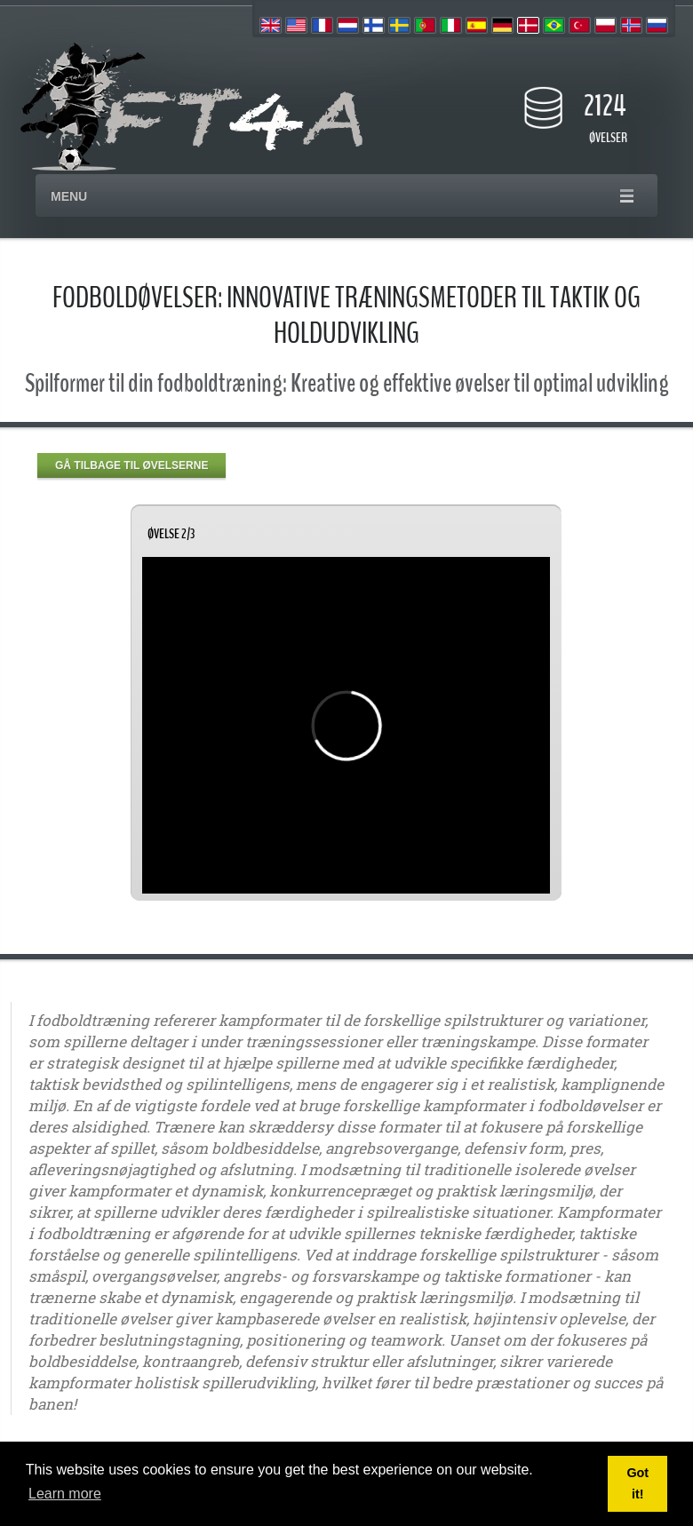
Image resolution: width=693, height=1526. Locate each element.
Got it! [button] (637, 1483)
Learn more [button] (64, 1493)
